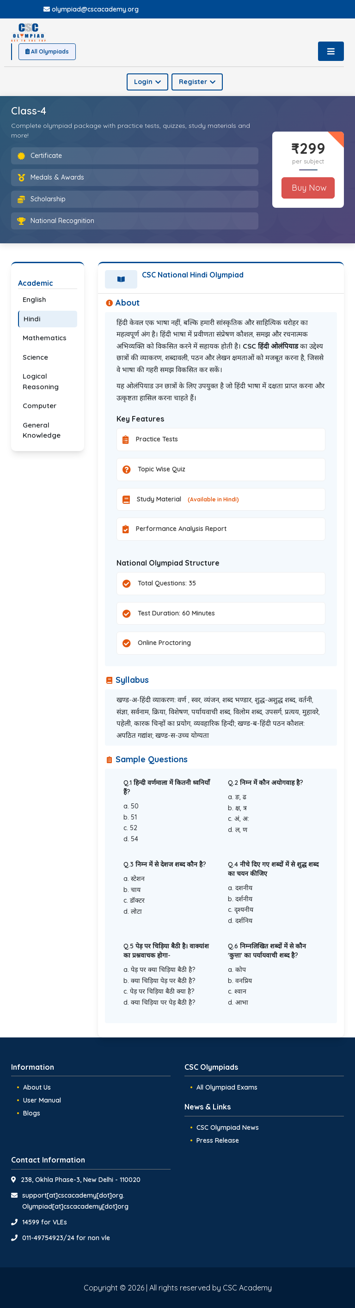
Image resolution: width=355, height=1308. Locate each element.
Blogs (31, 1113)
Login (147, 82)
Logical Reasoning (41, 381)
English (34, 299)
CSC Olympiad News (227, 1127)
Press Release (217, 1140)
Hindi (32, 318)
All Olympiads (47, 51)
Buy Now (308, 187)
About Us (37, 1087)
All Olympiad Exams (226, 1087)
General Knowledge (42, 430)
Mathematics (45, 337)
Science (35, 357)
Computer (39, 405)
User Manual (42, 1100)
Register (197, 82)
